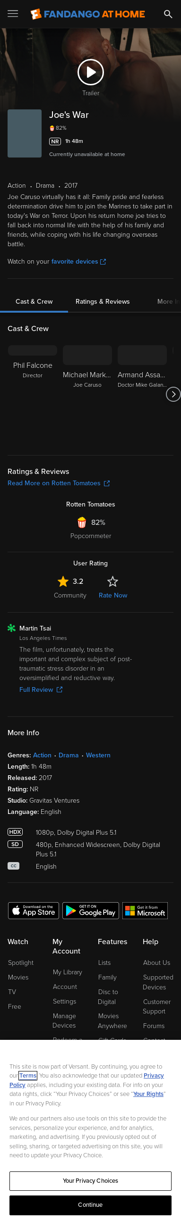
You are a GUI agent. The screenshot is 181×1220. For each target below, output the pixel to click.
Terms (27, 1075)
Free (14, 1007)
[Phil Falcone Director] (33, 394)
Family (107, 977)
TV (12, 992)
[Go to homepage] (88, 14)
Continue (90, 1205)
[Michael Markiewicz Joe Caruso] (87, 394)
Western (98, 755)
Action (42, 755)
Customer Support (157, 1007)
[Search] (168, 14)
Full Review (40, 690)
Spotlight (21, 963)
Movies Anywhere (112, 1021)
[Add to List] (167, 141)
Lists (104, 963)
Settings (64, 1001)
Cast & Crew (34, 302)
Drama (69, 755)
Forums (153, 1026)
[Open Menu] (13, 14)
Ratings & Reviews (103, 302)
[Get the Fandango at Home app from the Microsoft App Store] (145, 910)
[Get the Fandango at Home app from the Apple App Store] (34, 910)
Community (70, 595)
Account (65, 987)
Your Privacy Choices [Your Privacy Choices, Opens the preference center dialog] (91, 1181)
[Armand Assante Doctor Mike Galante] (142, 394)
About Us (156, 963)
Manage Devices (64, 1021)
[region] (90, 1130)
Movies (18, 977)
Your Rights (148, 1094)
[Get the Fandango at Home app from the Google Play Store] (91, 910)
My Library (67, 972)
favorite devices (79, 261)
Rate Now (113, 595)
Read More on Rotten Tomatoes (59, 483)
